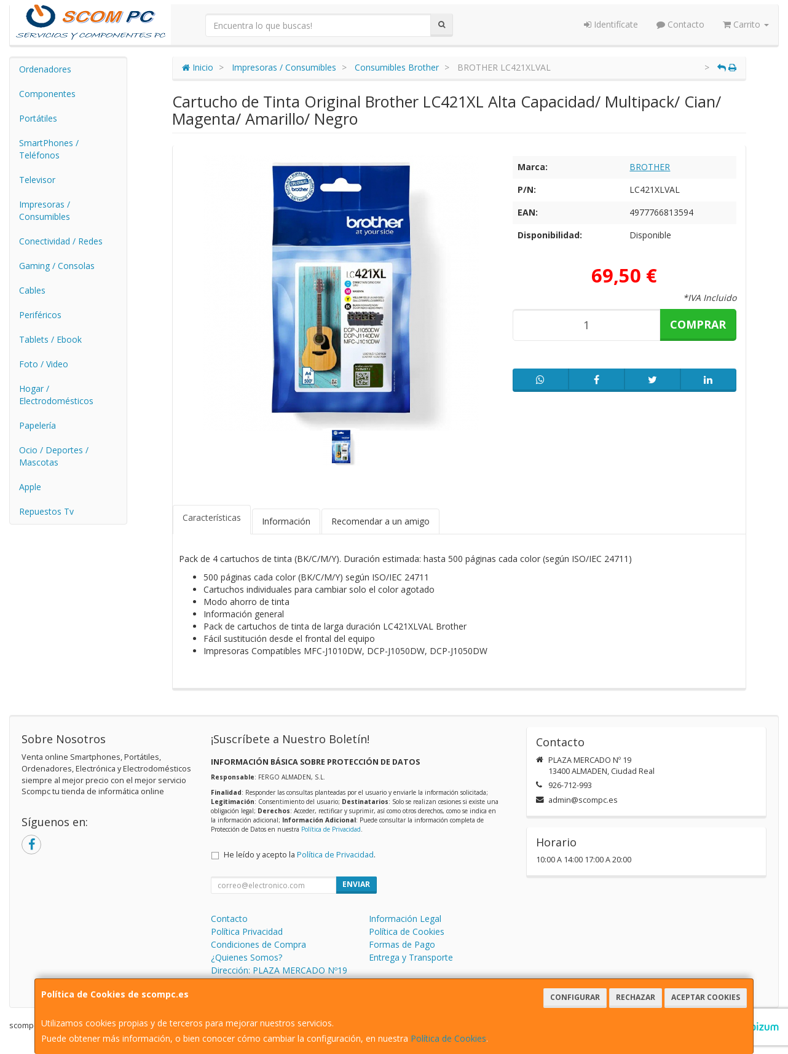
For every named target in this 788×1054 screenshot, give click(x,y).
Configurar (575, 997)
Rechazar (635, 997)
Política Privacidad (247, 931)
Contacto (680, 24)
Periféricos (40, 315)
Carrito (746, 24)
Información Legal (405, 918)
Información (286, 521)
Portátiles (38, 118)
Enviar (356, 884)
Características (212, 517)
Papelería (37, 425)
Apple (30, 487)
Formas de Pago (402, 944)
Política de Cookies (448, 1038)
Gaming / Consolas (57, 265)
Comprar (698, 324)
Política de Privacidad (331, 829)
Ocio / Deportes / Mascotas (54, 456)
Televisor (37, 179)
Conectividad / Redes (61, 241)
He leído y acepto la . (300, 854)
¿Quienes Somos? (246, 957)
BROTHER (649, 167)
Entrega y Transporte (411, 957)
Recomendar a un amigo (380, 521)
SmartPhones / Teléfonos (49, 149)
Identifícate (611, 24)
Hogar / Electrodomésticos (56, 395)
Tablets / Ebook (50, 339)
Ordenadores (45, 69)
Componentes (47, 94)
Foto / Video (43, 364)
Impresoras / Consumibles (44, 210)
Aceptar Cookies (705, 997)
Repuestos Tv (46, 511)
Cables (32, 290)
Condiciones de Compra (258, 944)
